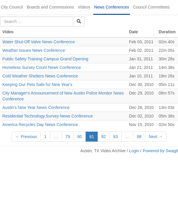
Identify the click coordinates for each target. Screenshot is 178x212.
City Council (12, 7)
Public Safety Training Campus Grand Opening (45, 59)
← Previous (26, 136)
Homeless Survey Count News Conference (41, 67)
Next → (156, 136)
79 (68, 136)
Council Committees (151, 7)
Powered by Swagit (160, 150)
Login (134, 150)
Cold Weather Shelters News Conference (40, 76)
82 (103, 136)
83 (115, 136)
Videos (84, 7)
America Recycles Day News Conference (40, 124)
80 (79, 136)
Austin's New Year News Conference (36, 107)
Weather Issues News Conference (33, 50)
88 (139, 136)
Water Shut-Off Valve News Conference (38, 41)
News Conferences (111, 7)
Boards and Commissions (50, 7)
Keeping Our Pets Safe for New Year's (37, 84)
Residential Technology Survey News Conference (47, 116)
